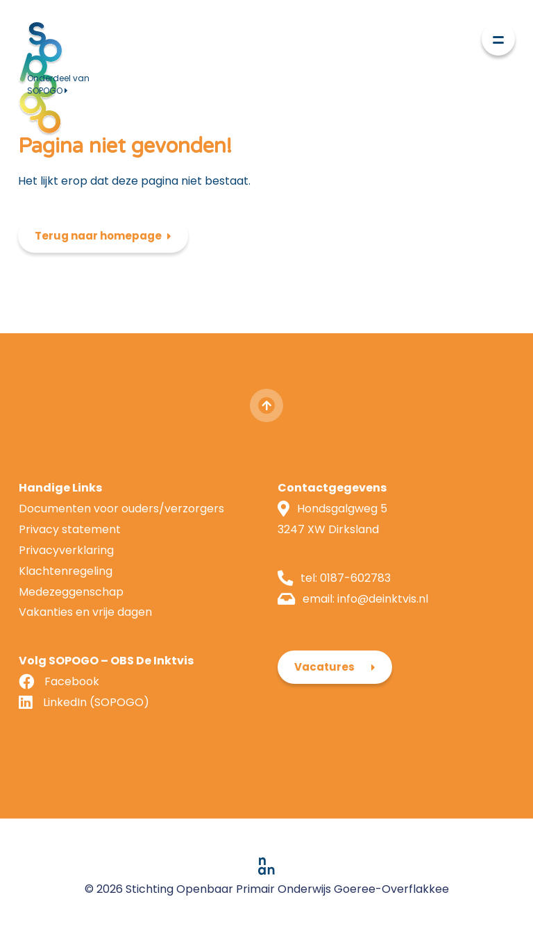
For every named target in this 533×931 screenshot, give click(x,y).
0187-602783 (355, 578)
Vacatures (324, 667)
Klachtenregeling (65, 571)
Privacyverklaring (66, 550)
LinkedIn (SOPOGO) (96, 702)
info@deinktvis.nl (382, 599)
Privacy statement (70, 529)
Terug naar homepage (98, 235)
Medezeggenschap (71, 592)
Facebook (71, 681)
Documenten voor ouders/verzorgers (121, 509)
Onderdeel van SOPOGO (58, 84)
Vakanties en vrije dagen (85, 612)
